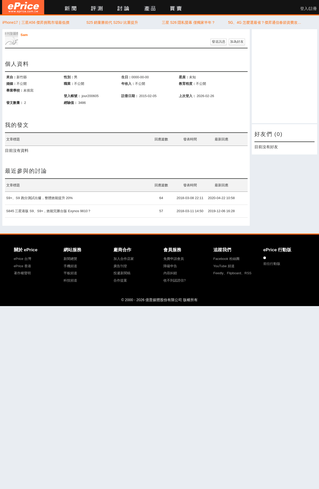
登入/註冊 (308, 9)
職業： (69, 84)
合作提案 (120, 280)
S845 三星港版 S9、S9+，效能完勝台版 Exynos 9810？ (48, 211)
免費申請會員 (173, 259)
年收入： (128, 84)
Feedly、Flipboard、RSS (232, 273)
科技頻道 (70, 280)
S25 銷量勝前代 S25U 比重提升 (112, 22)
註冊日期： (129, 96)
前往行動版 (271, 264)
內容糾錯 (170, 273)
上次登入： (187, 96)
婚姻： (11, 84)
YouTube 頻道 (224, 266)
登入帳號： (72, 96)
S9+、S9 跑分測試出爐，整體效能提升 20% (39, 198)
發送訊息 (218, 42)
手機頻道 (70, 266)
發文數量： (14, 103)
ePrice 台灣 (22, 259)
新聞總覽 (70, 259)
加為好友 (237, 42)
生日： (126, 77)
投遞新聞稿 (121, 273)
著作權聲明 (22, 273)
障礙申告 (170, 266)
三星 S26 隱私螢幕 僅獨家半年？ (188, 22)
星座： (184, 77)
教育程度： (187, 84)
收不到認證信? (174, 280)
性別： (69, 77)
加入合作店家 (123, 259)
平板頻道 (70, 273)
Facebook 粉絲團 (226, 259)
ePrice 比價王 (23, 7)
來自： (11, 77)
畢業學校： (14, 90)
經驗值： (70, 103)
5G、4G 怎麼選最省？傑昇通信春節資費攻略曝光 (265, 22)
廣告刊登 (120, 266)
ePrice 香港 (22, 266)
